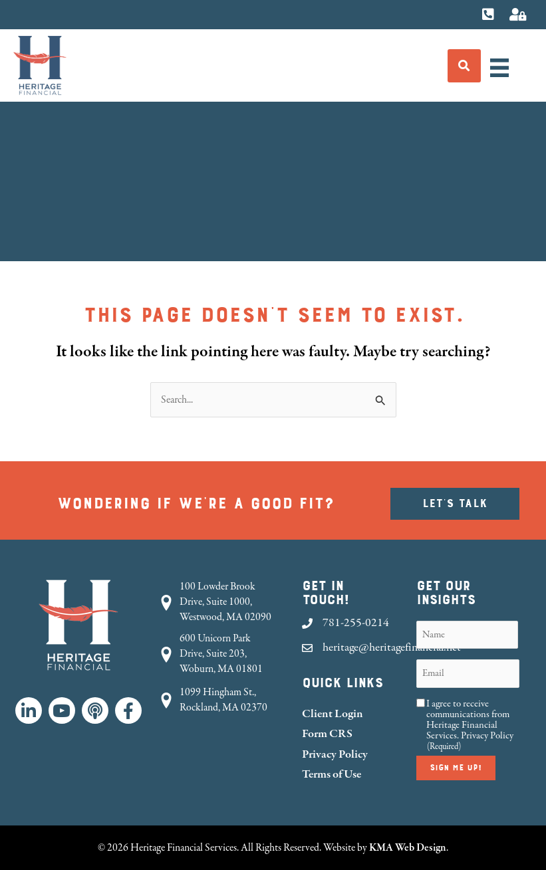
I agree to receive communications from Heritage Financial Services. (469, 725)
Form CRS (327, 733)
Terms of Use (331, 774)
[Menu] (499, 67)
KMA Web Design (407, 847)
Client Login (332, 713)
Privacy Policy (335, 754)
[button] (28, 710)
